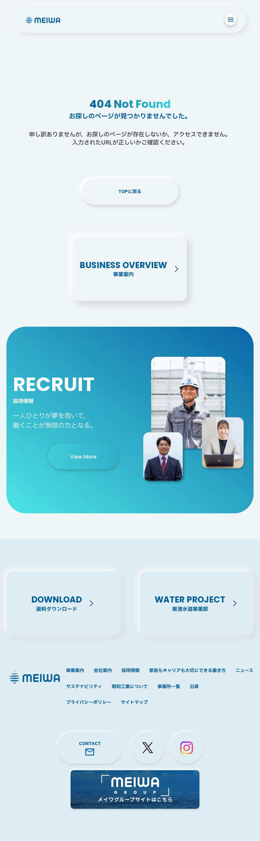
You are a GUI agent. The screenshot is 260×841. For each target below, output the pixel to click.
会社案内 (103, 671)
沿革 (194, 687)
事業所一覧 (169, 687)
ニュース (244, 671)
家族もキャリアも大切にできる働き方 (187, 671)
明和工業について (130, 687)
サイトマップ (134, 702)
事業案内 (75, 671)
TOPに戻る (130, 191)
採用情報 (130, 671)
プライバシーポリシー (88, 702)
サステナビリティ (84, 687)
